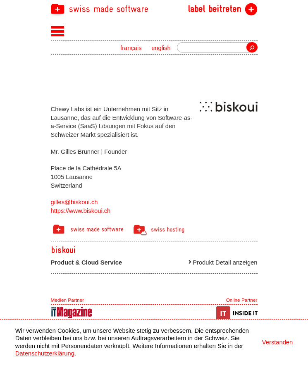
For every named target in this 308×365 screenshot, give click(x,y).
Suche (251, 47)
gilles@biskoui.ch (74, 202)
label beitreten (214, 9)
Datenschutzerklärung (44, 353)
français (131, 48)
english (161, 48)
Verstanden (277, 342)
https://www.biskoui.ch (81, 211)
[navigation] (154, 8)
